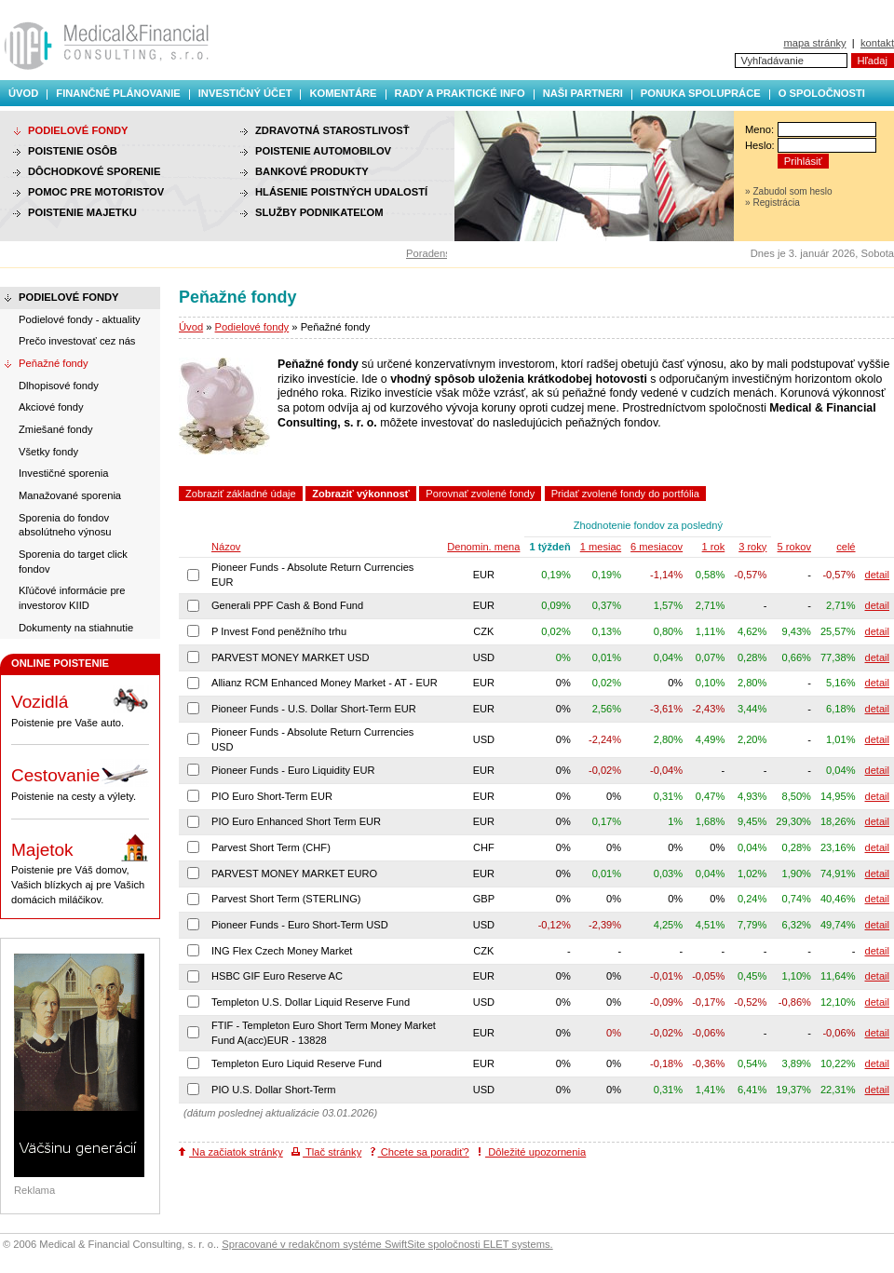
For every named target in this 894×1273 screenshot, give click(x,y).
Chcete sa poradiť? (420, 1152)
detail (877, 574)
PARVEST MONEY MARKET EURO (294, 873)
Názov (225, 546)
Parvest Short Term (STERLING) (285, 898)
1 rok (713, 546)
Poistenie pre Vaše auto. (80, 706)
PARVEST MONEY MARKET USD (290, 657)
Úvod (23, 93)
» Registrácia (772, 202)
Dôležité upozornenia (532, 1152)
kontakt (877, 42)
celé (845, 546)
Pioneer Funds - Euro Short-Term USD (299, 924)
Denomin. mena (483, 546)
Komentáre (342, 93)
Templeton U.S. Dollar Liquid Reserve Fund (310, 1002)
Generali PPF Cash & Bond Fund (287, 605)
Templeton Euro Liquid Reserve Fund (296, 1063)
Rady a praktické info (460, 93)
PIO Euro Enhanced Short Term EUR (296, 821)
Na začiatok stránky (231, 1152)
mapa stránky (814, 42)
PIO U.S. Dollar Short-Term (273, 1089)
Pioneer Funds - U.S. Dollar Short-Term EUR (313, 708)
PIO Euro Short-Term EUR (271, 796)
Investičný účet (245, 93)
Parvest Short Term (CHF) (271, 847)
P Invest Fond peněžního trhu (278, 631)
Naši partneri (583, 93)
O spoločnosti (822, 93)
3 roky (752, 546)
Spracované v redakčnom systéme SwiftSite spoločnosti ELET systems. (387, 1244)
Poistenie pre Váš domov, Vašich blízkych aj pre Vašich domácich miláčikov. (80, 869)
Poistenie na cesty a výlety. (80, 780)
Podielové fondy (252, 326)
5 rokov (794, 546)
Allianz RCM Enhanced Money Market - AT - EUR (324, 682)
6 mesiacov (656, 546)
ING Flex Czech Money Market (281, 950)
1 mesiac (600, 546)
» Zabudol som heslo (789, 191)
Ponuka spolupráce (701, 93)
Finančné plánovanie (118, 93)
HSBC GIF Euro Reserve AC (277, 976)
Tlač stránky (326, 1152)
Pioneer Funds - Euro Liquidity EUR (293, 770)
